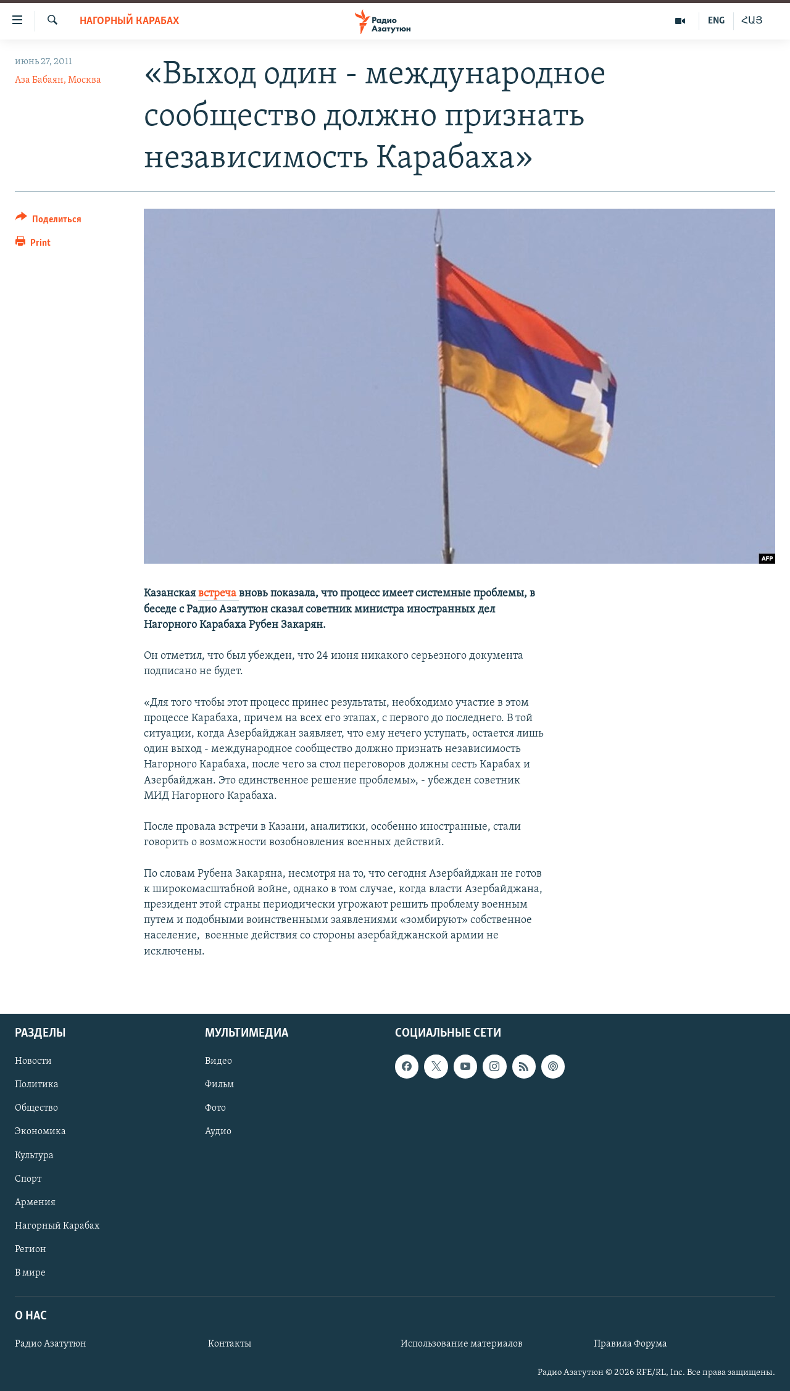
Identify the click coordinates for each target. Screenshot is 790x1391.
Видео (218, 1061)
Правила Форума (630, 1344)
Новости (33, 1061)
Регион (30, 1250)
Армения (35, 1202)
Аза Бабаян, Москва (58, 80)
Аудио (218, 1132)
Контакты (229, 1344)
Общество (36, 1108)
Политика (37, 1085)
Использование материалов (462, 1344)
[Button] (48, 221)
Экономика (40, 1132)
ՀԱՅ (752, 21)
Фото (215, 1108)
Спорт (28, 1179)
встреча (218, 593)
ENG (716, 21)
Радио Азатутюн (50, 1344)
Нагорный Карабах (129, 21)
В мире (30, 1273)
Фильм (219, 1085)
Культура (34, 1155)
